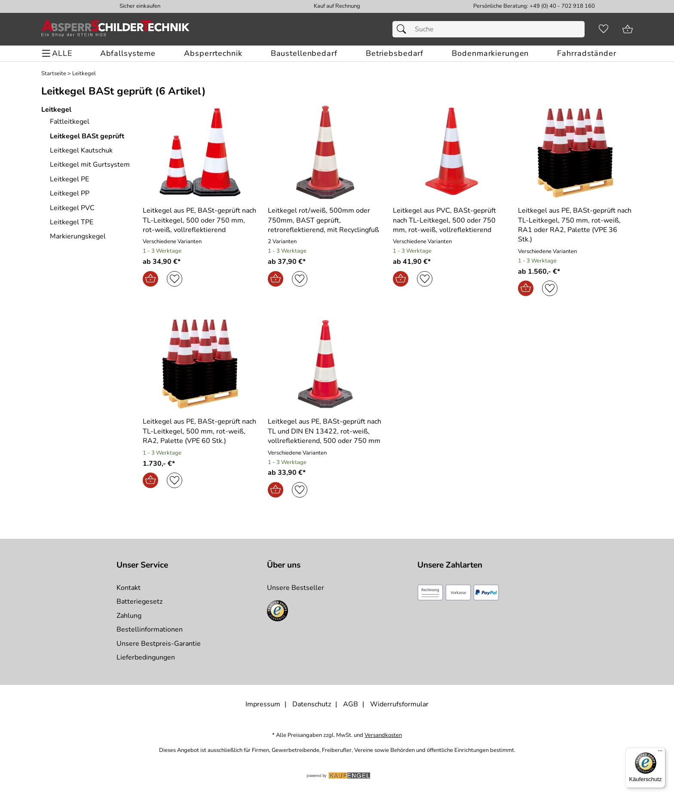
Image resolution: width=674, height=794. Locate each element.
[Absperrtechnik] (213, 53)
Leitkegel (84, 73)
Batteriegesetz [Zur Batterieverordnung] (139, 601)
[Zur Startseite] (115, 29)
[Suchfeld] (488, 29)
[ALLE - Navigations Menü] (58, 53)
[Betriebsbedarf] (394, 53)
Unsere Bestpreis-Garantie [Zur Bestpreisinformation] (158, 643)
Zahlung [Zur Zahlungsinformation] (128, 615)
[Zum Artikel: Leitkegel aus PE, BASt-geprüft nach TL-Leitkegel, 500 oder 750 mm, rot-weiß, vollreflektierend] (200, 220)
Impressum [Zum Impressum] (262, 704)
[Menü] (660, 753)
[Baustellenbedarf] (304, 53)
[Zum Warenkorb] (627, 29)
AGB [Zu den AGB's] (350, 704)
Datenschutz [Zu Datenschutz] (311, 704)
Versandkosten (383, 735)
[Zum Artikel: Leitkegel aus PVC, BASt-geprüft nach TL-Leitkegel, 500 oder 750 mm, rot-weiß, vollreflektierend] (450, 220)
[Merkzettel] (603, 29)
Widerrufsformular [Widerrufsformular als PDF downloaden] (399, 704)
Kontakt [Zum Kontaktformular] (128, 587)
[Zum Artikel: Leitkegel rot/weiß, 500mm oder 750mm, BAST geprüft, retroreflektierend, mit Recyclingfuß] (325, 152)
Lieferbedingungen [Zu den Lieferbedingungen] (145, 657)
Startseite (53, 73)
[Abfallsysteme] (128, 53)
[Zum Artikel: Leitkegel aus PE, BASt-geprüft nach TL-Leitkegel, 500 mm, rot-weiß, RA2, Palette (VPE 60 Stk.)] (200, 431)
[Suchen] (404, 29)
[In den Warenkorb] (150, 279)
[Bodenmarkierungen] (490, 53)
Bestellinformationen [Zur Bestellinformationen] (149, 629)
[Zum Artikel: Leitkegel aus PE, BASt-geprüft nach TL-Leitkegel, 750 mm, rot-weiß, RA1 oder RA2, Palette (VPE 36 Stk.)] (575, 225)
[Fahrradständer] (586, 53)
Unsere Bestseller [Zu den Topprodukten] (295, 587)
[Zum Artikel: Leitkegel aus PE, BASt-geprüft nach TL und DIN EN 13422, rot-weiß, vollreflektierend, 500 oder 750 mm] (325, 431)
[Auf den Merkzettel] (174, 279)
